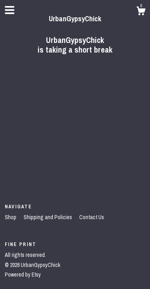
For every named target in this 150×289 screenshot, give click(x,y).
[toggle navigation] (9, 10)
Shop (11, 217)
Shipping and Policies (48, 217)
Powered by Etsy (23, 274)
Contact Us (91, 217)
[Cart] (140, 12)
